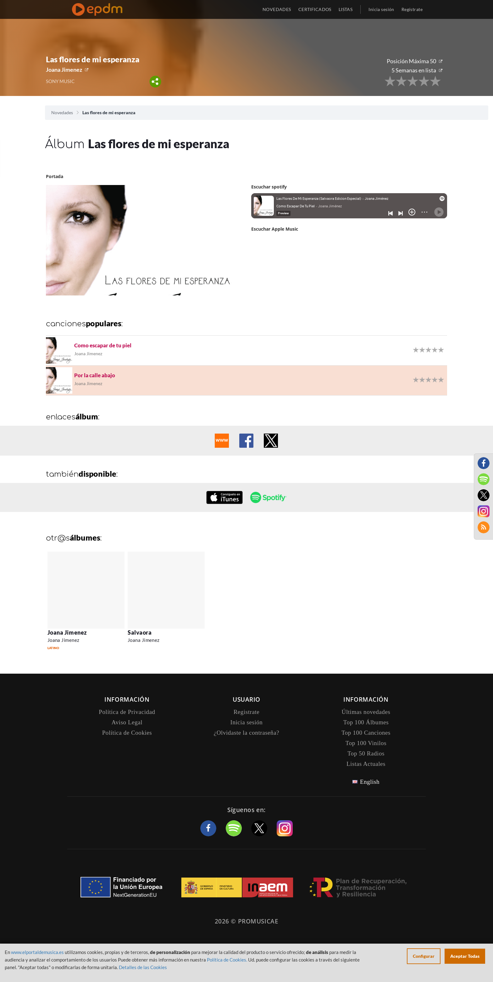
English (369, 781)
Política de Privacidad (127, 712)
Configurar (424, 956)
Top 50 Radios (366, 753)
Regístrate (412, 9)
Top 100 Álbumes (366, 722)
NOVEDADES (277, 9)
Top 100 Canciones (366, 732)
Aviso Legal (127, 722)
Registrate (247, 712)
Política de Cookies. (227, 959)
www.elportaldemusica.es (37, 952)
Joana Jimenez (64, 69)
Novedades (62, 112)
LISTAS (346, 9)
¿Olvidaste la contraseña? (246, 732)
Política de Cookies (127, 732)
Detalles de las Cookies (143, 967)
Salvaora (140, 632)
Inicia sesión (381, 9)
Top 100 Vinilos (366, 743)
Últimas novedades (366, 712)
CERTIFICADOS (314, 9)
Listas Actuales (365, 763)
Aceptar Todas (464, 956)
